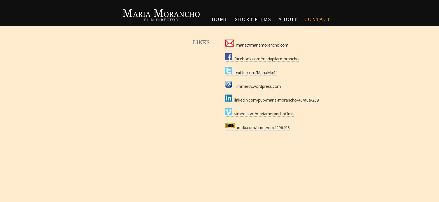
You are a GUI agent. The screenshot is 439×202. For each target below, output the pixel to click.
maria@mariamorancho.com (262, 45)
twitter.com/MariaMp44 (251, 72)
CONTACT (317, 19)
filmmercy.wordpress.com (253, 86)
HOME (220, 19)
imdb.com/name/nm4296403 (257, 127)
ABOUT (287, 19)
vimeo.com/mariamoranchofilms (259, 113)
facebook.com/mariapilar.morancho (262, 58)
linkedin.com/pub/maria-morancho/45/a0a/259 (272, 100)
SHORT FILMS (253, 19)
